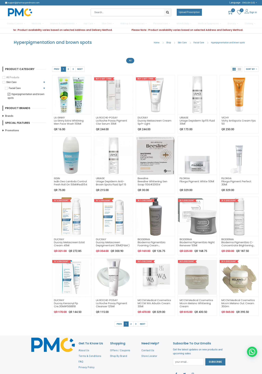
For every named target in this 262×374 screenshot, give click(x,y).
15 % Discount (61, 199)
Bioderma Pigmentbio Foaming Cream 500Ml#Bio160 (151, 244)
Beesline (143, 177)
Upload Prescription (189, 12)
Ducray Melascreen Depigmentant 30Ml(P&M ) (113, 242)
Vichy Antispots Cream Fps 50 (238, 120)
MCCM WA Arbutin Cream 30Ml (154, 303)
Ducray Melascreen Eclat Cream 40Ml (69, 242)
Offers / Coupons (120, 349)
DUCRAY (143, 116)
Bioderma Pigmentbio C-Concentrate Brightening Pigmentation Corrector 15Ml (237, 245)
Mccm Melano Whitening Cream (195, 303)
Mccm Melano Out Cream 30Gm (237, 303)
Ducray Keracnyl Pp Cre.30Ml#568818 (66, 303)
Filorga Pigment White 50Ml (197, 180)
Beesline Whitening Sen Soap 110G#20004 (152, 181)
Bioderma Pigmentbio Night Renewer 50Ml (197, 242)
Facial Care (199, 41)
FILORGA (185, 177)
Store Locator (149, 354)
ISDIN (57, 177)
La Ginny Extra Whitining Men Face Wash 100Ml (69, 120)
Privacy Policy (87, 365)
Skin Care (182, 41)
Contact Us (147, 349)
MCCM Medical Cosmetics (154, 298)
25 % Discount (145, 199)
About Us (84, 349)
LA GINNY (59, 116)
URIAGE (184, 116)
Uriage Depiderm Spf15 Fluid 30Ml (197, 120)
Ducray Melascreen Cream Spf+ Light (154, 120)
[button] (251, 67)
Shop (168, 41)
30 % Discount (145, 260)
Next (80, 68)
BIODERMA (144, 238)
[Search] (167, 12)
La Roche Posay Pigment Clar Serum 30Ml (111, 120)
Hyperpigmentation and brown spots (228, 41)
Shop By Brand (118, 354)
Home (156, 41)
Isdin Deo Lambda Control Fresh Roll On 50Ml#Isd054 (70, 181)
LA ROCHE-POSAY (107, 116)
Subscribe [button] (215, 360)
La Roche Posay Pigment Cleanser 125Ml (111, 303)
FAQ (81, 360)
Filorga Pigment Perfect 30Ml (236, 181)
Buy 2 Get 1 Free (103, 77)
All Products (12, 76)
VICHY (225, 116)
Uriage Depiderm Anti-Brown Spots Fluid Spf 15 (111, 181)
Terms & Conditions (90, 354)
